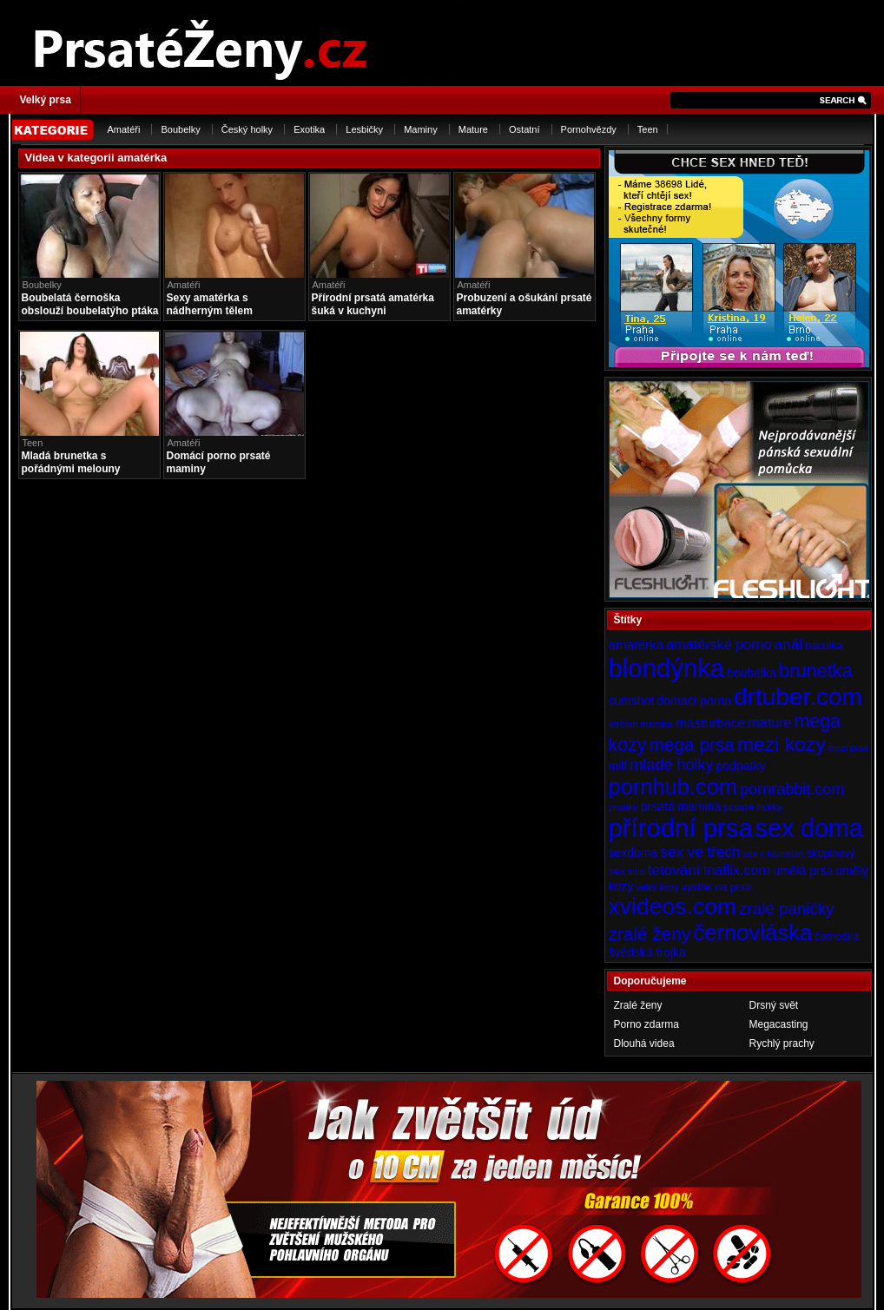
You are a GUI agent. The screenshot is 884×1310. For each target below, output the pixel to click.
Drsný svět (774, 1005)
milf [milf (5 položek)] (618, 766)
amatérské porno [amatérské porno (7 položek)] (719, 644)
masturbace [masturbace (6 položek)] (710, 722)
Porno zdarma (646, 1024)
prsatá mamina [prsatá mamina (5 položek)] (681, 806)
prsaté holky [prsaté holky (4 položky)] (752, 807)
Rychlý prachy (782, 1043)
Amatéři (124, 129)
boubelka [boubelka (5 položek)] (751, 673)
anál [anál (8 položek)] (788, 644)
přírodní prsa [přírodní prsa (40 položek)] (681, 827)
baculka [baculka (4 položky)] (823, 646)
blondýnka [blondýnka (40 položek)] (667, 668)
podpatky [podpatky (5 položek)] (741, 766)
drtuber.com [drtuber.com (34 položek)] (798, 696)
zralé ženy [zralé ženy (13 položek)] (650, 934)
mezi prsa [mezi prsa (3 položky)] (848, 747)
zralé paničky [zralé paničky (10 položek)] (787, 908)
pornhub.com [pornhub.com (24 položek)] (673, 786)
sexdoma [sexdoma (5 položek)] (633, 852)
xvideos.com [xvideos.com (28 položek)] (673, 906)
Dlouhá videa (644, 1043)
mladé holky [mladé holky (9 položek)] (671, 764)
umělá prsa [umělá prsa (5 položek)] (803, 871)
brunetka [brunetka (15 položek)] (816, 670)
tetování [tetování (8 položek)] (674, 870)
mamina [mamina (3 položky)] (656, 724)
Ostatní (524, 129)
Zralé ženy (638, 1005)
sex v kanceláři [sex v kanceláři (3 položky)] (773, 853)
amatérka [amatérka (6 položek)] (636, 644)
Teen (647, 129)
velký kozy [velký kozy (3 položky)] (657, 887)
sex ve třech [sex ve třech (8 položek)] (700, 851)
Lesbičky (364, 129)
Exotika (309, 129)
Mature (473, 129)
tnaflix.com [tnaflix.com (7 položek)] (736, 870)
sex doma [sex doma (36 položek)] (809, 828)
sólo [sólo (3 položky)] (636, 871)
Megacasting (778, 1024)
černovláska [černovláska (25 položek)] (753, 932)
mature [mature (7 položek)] (769, 722)
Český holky (247, 129)
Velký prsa (45, 100)
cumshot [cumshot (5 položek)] (632, 701)
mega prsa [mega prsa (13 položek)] (692, 744)
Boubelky (180, 129)
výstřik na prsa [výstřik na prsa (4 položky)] (717, 887)
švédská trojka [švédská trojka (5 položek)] (647, 952)
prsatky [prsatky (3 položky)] (623, 807)
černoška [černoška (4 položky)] (837, 937)
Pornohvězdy (589, 129)
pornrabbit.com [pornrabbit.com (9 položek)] (792, 789)
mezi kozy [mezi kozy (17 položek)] (781, 744)
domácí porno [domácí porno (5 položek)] (693, 701)
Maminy (421, 129)
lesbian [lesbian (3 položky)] (623, 724)
